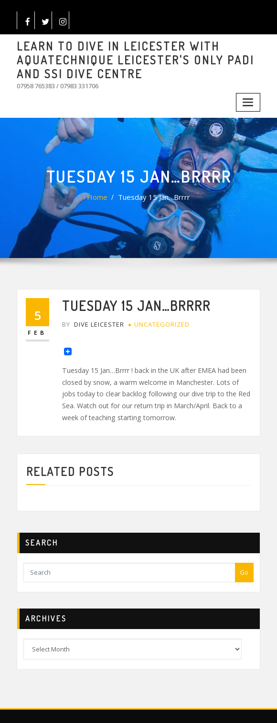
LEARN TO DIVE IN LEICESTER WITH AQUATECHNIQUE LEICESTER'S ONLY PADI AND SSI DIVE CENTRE (133, 57)
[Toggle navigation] (249, 95)
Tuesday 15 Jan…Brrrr (152, 189)
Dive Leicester (91, 312)
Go (244, 550)
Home (102, 189)
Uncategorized (155, 312)
